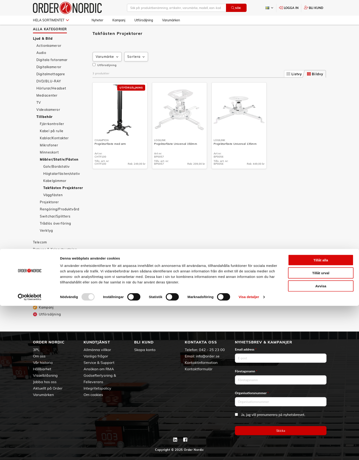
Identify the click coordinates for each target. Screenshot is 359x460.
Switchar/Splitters (55, 229)
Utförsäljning (143, 20)
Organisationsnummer (252, 393)
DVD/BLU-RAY (48, 94)
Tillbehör (44, 129)
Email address (245, 349)
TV (38, 115)
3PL (36, 349)
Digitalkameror (48, 79)
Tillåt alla (320, 414)
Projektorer (49, 214)
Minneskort (49, 165)
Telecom (40, 255)
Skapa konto (144, 349)
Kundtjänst (97, 342)
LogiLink (160, 152)
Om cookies (93, 394)
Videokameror (48, 122)
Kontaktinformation (201, 362)
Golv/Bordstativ (56, 179)
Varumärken (171, 20)
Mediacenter (47, 108)
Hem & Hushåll (45, 269)
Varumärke (107, 69)
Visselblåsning (45, 375)
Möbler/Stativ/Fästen (59, 172)
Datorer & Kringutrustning (55, 262)
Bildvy (315, 86)
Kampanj (118, 20)
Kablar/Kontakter (54, 150)
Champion (102, 152)
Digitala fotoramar (52, 72)
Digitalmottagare (50, 86)
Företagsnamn (246, 371)
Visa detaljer (249, 451)
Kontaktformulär (198, 369)
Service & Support (99, 362)
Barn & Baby (43, 304)
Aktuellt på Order (48, 388)
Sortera (136, 69)
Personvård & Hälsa (50, 276)
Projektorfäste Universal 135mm (235, 156)
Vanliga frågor (96, 356)
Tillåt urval (320, 427)
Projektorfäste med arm (110, 156)
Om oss (39, 356)
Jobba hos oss (45, 381)
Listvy (294, 86)
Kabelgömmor (55, 193)
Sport (38, 283)
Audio (41, 65)
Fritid (37, 290)
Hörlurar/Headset (51, 101)
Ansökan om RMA (99, 369)
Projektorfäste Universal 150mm (175, 156)
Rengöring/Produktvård (59, 222)
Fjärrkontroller (52, 136)
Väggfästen (53, 207)
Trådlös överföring (55, 236)
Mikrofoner (49, 158)
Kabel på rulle (51, 143)
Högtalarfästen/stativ (61, 186)
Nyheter (97, 20)
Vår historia (43, 362)
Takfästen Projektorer (63, 200)
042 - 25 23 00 (212, 349)
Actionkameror (48, 58)
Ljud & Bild (43, 51)
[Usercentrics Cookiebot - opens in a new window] (30, 451)
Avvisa (320, 440)
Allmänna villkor (97, 349)
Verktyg (46, 243)
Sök (236, 8)
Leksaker (40, 297)
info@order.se (208, 356)
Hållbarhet (42, 369)
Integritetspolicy (97, 388)
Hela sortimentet (51, 20)
